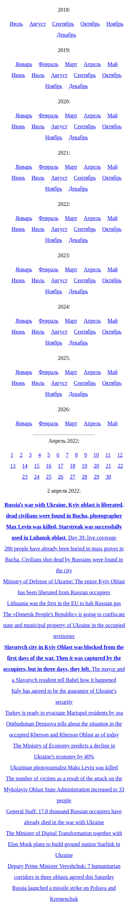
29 (96, 477)
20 (96, 466)
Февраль (48, 64)
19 (84, 466)
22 (120, 466)
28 (84, 477)
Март (71, 64)
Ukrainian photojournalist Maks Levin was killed (64, 767)
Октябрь (90, 24)
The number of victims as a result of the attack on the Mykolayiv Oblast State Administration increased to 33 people (64, 789)
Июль (16, 24)
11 (108, 455)
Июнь (18, 75)
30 (108, 477)
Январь (23, 64)
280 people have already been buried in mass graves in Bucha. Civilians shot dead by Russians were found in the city (64, 559)
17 (60, 466)
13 (13, 466)
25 (49, 477)
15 (37, 466)
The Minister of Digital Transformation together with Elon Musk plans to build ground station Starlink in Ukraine (64, 844)
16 (49, 466)
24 (37, 477)
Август (37, 24)
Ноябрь (114, 24)
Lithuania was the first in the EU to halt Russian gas (64, 603)
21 (108, 466)
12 (120, 455)
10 (96, 455)
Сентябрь (63, 24)
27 (72, 477)
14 (25, 466)
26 (60, 477)
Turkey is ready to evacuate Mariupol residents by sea (64, 713)
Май (113, 64)
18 (72, 466)
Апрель (92, 64)
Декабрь (66, 35)
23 (25, 477)
